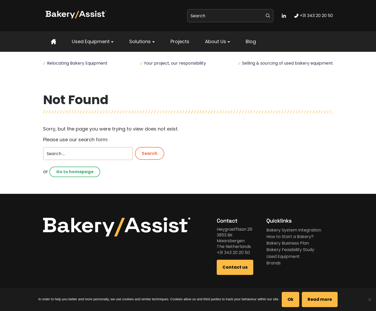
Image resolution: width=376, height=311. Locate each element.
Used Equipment (91, 41)
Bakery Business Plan (287, 243)
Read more (320, 299)
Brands (273, 263)
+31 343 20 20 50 (233, 253)
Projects (180, 41)
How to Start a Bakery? (290, 237)
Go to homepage (74, 172)
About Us (215, 41)
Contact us (235, 267)
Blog (251, 41)
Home (48, 84)
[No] (369, 299)
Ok (290, 299)
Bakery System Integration (293, 230)
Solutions (140, 41)
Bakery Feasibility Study (290, 250)
